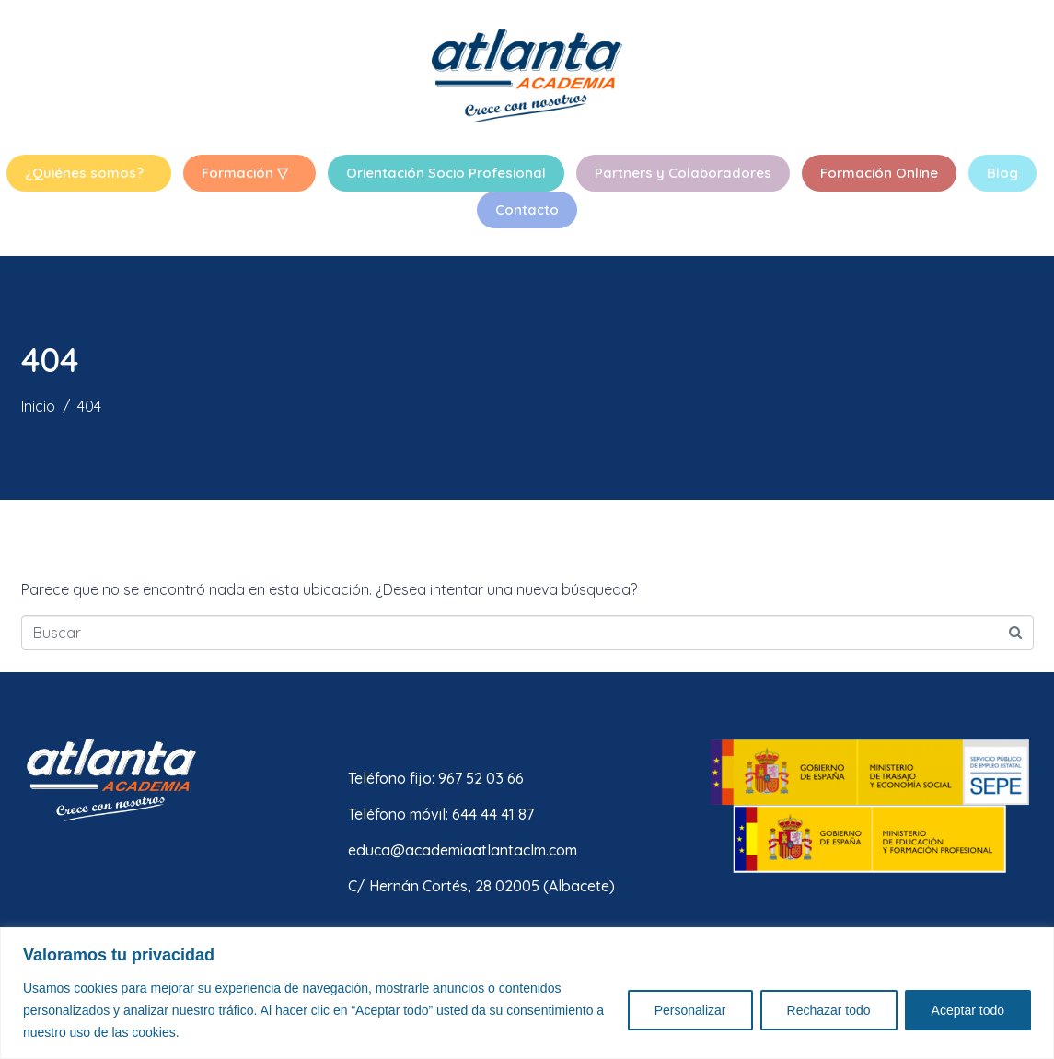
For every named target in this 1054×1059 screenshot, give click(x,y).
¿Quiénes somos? (84, 172)
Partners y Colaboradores (683, 172)
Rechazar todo (829, 1010)
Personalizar (690, 1010)
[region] (527, 993)
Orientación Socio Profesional (446, 172)
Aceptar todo (968, 1010)
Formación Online (879, 172)
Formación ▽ (245, 172)
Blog (1002, 172)
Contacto (527, 209)
